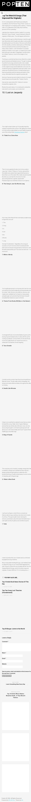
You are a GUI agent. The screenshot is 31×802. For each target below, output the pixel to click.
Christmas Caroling (19, 132)
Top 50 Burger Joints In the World (13, 629)
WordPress (12, 800)
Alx (22, 800)
